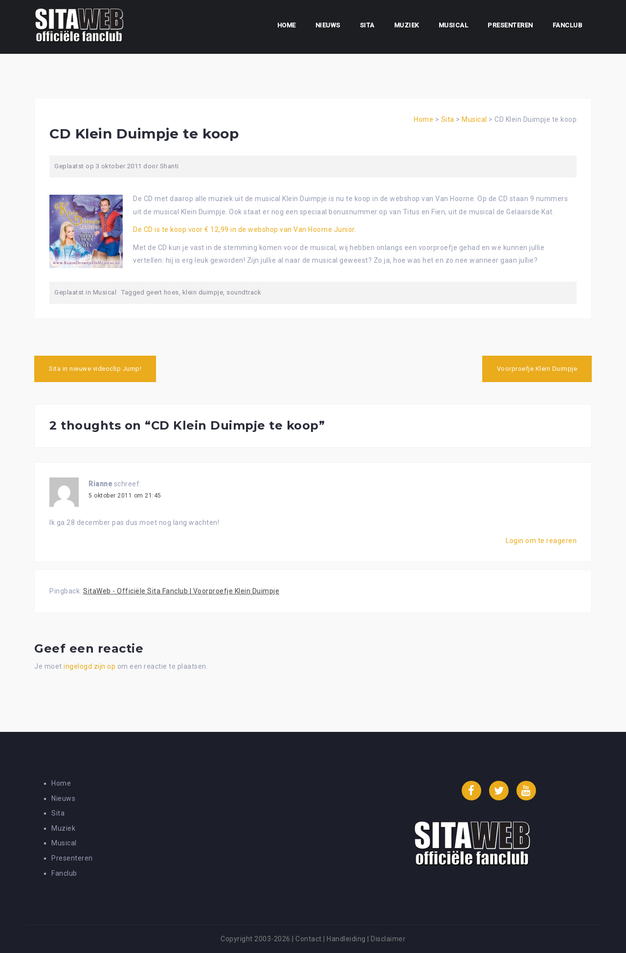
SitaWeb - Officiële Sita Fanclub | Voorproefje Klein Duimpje (181, 591)
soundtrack (243, 292)
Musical (454, 25)
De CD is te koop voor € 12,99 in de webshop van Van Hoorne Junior (244, 229)
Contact (308, 939)
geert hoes (162, 292)
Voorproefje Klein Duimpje (537, 368)
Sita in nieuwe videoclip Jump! (95, 368)
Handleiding (346, 939)
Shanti (169, 166)
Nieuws (327, 25)
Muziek (406, 25)
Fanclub (567, 25)
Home (286, 25)
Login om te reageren (541, 541)
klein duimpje (203, 292)
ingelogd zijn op (89, 666)
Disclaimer (388, 939)
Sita (367, 25)
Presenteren (510, 25)
